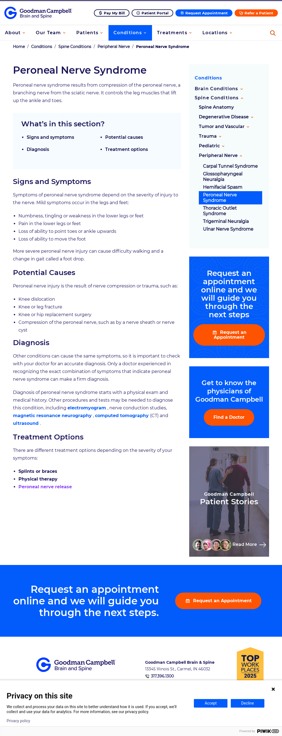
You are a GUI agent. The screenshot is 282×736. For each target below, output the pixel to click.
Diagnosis (38, 150)
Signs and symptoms (50, 138)
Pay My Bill (114, 13)
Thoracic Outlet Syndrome (220, 211)
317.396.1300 (162, 676)
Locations (215, 32)
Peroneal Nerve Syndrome (220, 198)
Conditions (127, 32)
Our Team (48, 32)
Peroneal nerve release (45, 487)
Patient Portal (155, 13)
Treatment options (126, 150)
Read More (245, 545)
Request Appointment (206, 13)
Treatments (172, 32)
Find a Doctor (229, 418)
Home (19, 47)
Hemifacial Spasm (222, 188)
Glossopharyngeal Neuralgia (222, 177)
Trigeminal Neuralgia (226, 222)
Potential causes (124, 138)
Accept (211, 703)
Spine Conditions (74, 47)
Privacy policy (18, 721)
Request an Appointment (230, 335)
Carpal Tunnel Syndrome (230, 167)
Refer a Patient (259, 13)
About (13, 32)
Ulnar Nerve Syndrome (228, 230)
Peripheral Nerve (113, 47)
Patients (87, 32)
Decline (247, 703)
